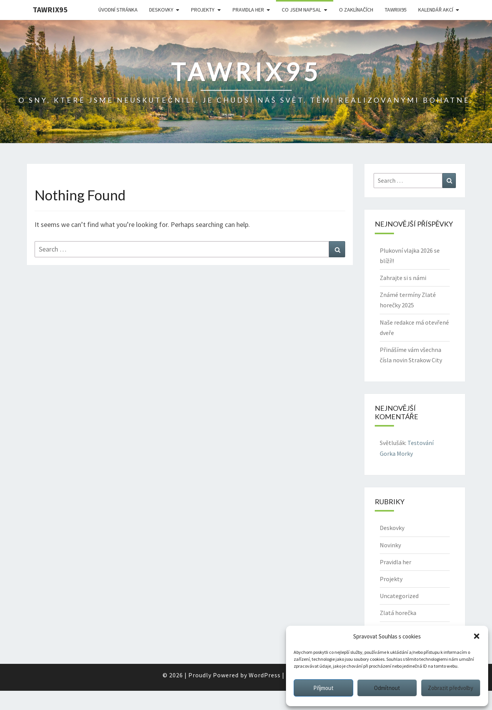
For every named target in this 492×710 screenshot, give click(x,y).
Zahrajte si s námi (403, 278)
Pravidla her (248, 9)
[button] (476, 636)
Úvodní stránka (118, 9)
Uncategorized (399, 596)
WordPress (265, 675)
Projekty (202, 9)
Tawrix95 (50, 9)
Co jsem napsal (301, 9)
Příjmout (323, 688)
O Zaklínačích (356, 9)
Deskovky (161, 9)
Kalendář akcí (435, 9)
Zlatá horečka (398, 613)
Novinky (390, 545)
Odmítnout (387, 688)
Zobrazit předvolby (450, 688)
